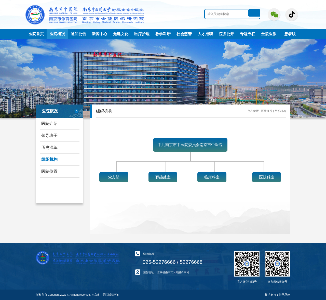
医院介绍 (49, 123)
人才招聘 (205, 34)
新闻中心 (99, 34)
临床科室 (212, 177)
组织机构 (49, 159)
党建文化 (120, 34)
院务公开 (226, 34)
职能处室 (163, 177)
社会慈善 (184, 34)
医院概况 (57, 34)
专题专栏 (247, 34)
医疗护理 (142, 34)
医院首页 (36, 34)
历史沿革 (49, 147)
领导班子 (49, 135)
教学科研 (163, 34)
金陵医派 (268, 34)
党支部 (113, 177)
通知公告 (78, 34)
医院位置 (49, 171)
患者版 (290, 34)
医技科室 (266, 177)
